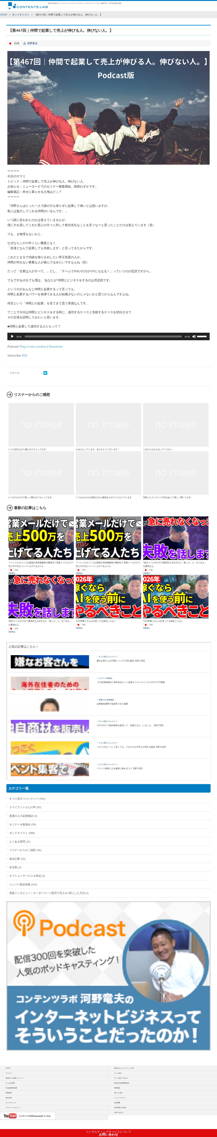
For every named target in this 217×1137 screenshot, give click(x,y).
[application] (108, 336)
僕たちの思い (118, 1093)
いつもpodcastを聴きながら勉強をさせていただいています (104, 497)
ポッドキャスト (20, 14)
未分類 (13, 867)
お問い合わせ (108, 1133)
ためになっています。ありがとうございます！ (97, 449)
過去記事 (14, 858)
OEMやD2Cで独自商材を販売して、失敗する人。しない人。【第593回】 (130, 725)
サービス (9, 1073)
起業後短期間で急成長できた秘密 (112, 703)
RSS (24, 355)
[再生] (12, 336)
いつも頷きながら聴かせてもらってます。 (28, 449)
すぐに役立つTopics (121, 1078)
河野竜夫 (32, 43)
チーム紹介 (118, 1073)
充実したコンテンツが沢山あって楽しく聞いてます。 (168, 497)
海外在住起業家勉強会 (121, 1083)
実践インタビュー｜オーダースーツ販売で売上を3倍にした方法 (47, 892)
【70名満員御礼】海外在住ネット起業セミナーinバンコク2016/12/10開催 (131, 682)
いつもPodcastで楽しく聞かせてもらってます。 (31, 497)
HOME (3, 14)
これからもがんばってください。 (158, 449)
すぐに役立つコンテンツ (108, 657)
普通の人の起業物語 (106, 700)
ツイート (15, 372)
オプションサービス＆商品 (25, 875)
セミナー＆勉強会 (105, 678)
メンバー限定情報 (19, 884)
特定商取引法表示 (120, 1107)
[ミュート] (194, 336)
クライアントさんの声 (22, 807)
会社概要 (117, 1103)
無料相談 (117, 1088)
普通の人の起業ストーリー (15, 1078)
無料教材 (9, 1093)
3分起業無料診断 (11, 1088)
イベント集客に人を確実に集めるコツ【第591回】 (120, 768)
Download (55, 346)
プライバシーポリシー (13, 1107)
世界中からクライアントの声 (124, 1068)
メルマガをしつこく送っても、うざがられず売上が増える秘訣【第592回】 (132, 747)
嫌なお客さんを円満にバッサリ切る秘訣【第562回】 (121, 660)
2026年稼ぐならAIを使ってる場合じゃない (96, 621)
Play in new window (33, 346)
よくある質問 (17, 841)
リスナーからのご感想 (22, 850)
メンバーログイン (120, 1098)
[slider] (103, 336)
